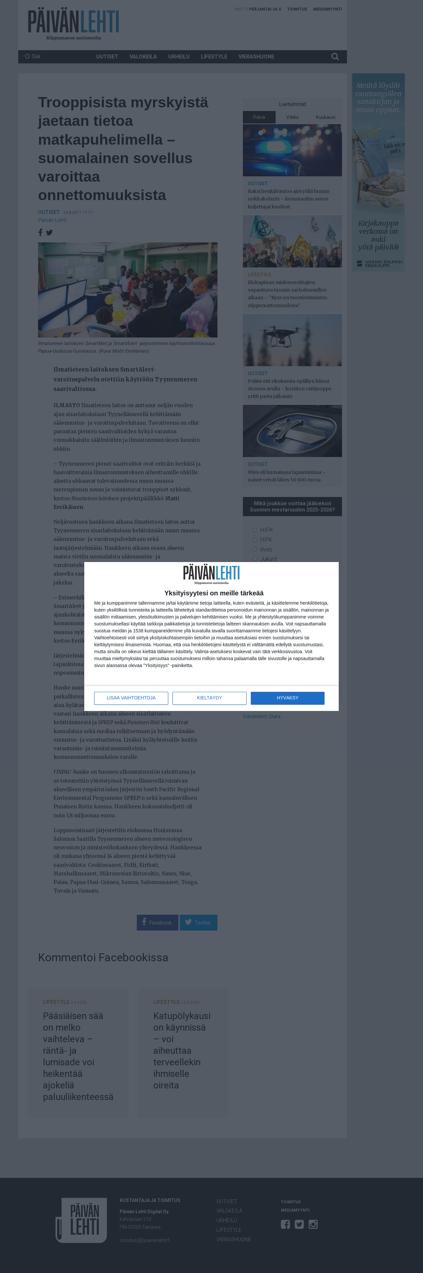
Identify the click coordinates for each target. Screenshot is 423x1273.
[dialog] (211, 636)
